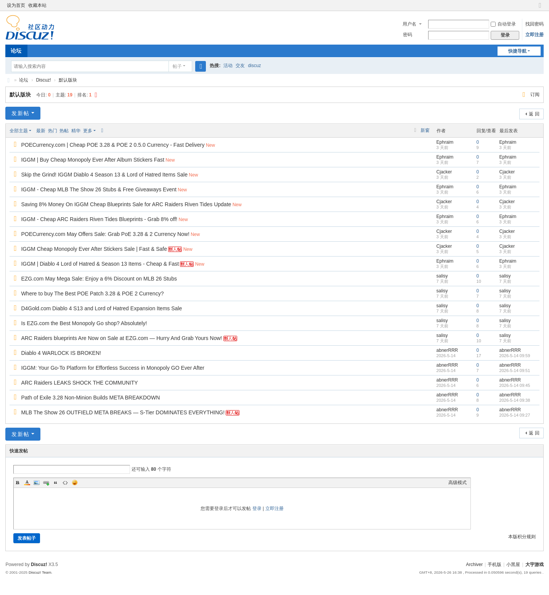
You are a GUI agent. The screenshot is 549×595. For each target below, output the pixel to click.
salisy (442, 276)
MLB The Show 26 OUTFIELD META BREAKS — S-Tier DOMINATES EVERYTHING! (123, 412)
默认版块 (68, 80)
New (210, 145)
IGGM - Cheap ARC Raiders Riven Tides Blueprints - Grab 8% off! (99, 219)
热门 (52, 130)
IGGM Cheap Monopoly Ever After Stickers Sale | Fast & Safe (94, 249)
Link (46, 482)
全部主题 (19, 130)
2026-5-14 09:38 (514, 400)
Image (36, 482)
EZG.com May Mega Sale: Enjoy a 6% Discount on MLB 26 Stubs (99, 279)
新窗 (425, 130)
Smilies (75, 482)
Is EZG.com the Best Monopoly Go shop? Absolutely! (84, 323)
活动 (228, 65)
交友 (240, 65)
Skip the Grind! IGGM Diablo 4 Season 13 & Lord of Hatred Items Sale (104, 175)
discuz (254, 65)
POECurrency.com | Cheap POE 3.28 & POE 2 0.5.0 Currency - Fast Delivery (112, 145)
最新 (40, 130)
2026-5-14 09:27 (514, 415)
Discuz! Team (40, 572)
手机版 (494, 564)
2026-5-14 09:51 (514, 370)
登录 (257, 508)
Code (65, 482)
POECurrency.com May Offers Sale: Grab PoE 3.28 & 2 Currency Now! (105, 234)
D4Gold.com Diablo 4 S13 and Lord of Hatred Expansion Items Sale (101, 308)
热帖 (64, 130)
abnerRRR (447, 350)
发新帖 (20, 113)
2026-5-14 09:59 (514, 355)
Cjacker (444, 172)
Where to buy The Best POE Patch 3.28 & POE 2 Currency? (92, 293)
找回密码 (534, 24)
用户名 (409, 24)
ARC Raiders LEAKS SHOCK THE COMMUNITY (79, 383)
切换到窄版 (540, 8)
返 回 (534, 114)
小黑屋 (513, 564)
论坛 (16, 51)
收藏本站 (37, 5)
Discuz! (43, 80)
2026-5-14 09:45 (514, 385)
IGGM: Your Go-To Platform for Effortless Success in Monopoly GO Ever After (112, 368)
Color (27, 482)
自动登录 (503, 24)
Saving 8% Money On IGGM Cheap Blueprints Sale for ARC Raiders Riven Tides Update (126, 204)
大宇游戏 (8, 80)
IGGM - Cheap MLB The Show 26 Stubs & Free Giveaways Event (98, 189)
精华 (75, 130)
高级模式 (457, 482)
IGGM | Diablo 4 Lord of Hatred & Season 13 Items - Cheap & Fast (100, 264)
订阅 (534, 94)
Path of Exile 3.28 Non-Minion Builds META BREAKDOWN (90, 398)
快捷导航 (517, 51)
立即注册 (534, 34)
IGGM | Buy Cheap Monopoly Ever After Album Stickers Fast (92, 160)
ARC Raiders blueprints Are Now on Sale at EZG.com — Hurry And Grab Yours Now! (121, 338)
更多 (87, 130)
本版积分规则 (522, 536)
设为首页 (16, 5)
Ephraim (445, 142)
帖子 (177, 66)
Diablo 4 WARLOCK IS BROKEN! (61, 353)
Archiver (474, 564)
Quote (55, 482)
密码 (407, 34)
